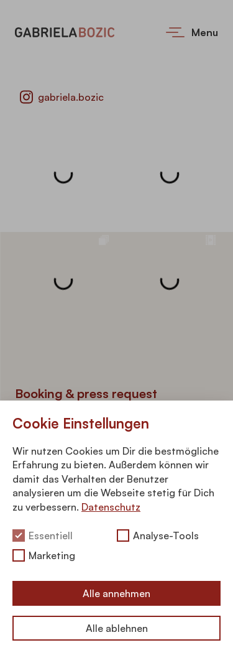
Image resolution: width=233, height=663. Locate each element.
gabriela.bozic (62, 97)
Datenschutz (110, 507)
